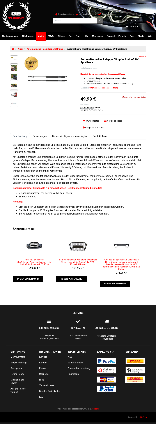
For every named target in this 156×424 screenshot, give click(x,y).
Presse (42, 368)
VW (150, 36)
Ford (79, 36)
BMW (51, 36)
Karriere (43, 356)
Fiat (70, 36)
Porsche (122, 36)
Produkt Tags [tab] (100, 136)
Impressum (73, 374)
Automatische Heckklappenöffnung (103, 88)
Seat (132, 36)
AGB (70, 356)
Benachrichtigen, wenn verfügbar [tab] (70, 136)
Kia (86, 36)
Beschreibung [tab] (20, 136)
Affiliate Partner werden (18, 390)
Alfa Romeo (28, 36)
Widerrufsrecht (75, 362)
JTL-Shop (143, 417)
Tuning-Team (17, 374)
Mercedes (97, 36)
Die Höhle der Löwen (17, 381)
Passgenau (16, 368)
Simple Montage (19, 362)
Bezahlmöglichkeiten (49, 391)
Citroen (61, 36)
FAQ (41, 396)
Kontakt (43, 362)
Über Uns (44, 374)
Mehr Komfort (18, 356)
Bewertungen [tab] (40, 136)
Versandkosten (47, 385)
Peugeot (111, 36)
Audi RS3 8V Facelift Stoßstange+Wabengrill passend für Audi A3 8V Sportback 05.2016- (34, 262)
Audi (41, 36)
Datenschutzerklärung (78, 368)
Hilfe (41, 379)
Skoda (141, 36)
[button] (28, 279)
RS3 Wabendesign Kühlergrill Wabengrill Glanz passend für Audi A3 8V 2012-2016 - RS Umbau (78, 262)
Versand (95, 409)
